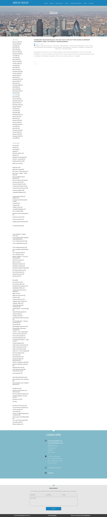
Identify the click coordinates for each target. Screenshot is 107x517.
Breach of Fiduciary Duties (19, 180)
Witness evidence (17, 424)
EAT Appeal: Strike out (18, 270)
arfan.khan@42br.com (55, 441)
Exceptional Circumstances (19, 286)
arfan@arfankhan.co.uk (55, 443)
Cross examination (17, 254)
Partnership (15, 324)
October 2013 (16, 132)
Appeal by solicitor (17, 153)
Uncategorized (67, 48)
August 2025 (16, 44)
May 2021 (15, 83)
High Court (88, 45)
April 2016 (15, 112)
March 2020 (16, 89)
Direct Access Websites (83, 515)
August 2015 (16, 116)
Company (15, 205)
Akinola (14, 147)
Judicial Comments (76, 3)
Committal (15, 203)
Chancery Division (46, 45)
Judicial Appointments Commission (18, 305)
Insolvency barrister (17, 217)
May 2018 (15, 97)
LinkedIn (50, 473)
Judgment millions (17, 303)
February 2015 (16, 120)
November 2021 (17, 79)
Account (15, 145)
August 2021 (16, 81)
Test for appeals (17, 409)
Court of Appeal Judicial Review (20, 249)
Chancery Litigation (17, 190)
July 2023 (15, 65)
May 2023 (15, 67)
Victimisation (16, 276)
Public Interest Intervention (19, 345)
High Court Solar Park (18, 295)
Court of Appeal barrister (19, 241)
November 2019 (17, 91)
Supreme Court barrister (19, 405)
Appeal (38, 45)
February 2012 (16, 134)
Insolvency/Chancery (18, 299)
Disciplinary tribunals (18, 266)
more (78, 56)
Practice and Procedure (18, 333)
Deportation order (17, 260)
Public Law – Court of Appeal (20, 351)
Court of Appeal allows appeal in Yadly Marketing (20, 238)
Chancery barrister (17, 219)
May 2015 (15, 118)
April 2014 (15, 128)
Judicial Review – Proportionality (21, 308)
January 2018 (16, 99)
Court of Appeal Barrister (19, 243)
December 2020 (17, 85)
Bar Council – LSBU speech (19, 171)
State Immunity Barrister (19, 377)
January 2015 (16, 122)
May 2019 (15, 93)
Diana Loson (16, 262)
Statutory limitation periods (20, 393)
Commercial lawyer (17, 225)
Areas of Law (59, 3)
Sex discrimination (17, 356)
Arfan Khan (21, 515)
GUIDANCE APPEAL (18, 288)
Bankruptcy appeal (17, 169)
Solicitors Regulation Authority (20, 364)
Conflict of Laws (16, 207)
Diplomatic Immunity (18, 264)
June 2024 (15, 57)
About (51, 3)
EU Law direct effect (17, 284)
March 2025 (16, 49)
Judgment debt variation (19, 301)
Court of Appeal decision (19, 247)
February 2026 (16, 42)
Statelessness (16, 388)
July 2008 (15, 138)
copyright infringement (60, 45)
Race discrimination (17, 353)
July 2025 (15, 46)
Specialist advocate (17, 367)
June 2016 (15, 110)
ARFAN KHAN (21, 2)
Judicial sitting (16, 314)
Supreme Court (16, 399)
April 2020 (15, 87)
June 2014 (15, 126)
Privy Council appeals (18, 335)
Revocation (15, 355)
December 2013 (17, 130)
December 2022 (17, 71)
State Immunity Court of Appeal (21, 379)
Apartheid (15, 149)
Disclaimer (54, 515)
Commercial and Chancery (19, 188)
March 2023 (16, 69)
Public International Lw (18, 349)
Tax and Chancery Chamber (19, 407)
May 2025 (15, 47)
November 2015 (17, 114)
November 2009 (17, 136)
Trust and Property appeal (19, 420)
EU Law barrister (17, 282)
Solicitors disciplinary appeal (20, 362)
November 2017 (17, 100)
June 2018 (15, 95)
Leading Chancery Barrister (19, 221)
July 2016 (15, 108)
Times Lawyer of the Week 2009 (21, 417)
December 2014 (17, 124)
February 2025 (16, 51)
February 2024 (16, 61)
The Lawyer (15, 411)
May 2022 (15, 77)
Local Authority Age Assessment (21, 317)
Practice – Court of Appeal (19, 331)
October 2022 (16, 73)
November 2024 (17, 53)
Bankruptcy (15, 167)
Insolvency (15, 297)
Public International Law (19, 347)
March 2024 (16, 59)
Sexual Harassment (17, 274)
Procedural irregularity (18, 337)
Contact (91, 3)
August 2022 (16, 75)
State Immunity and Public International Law (19, 370)
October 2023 (16, 63)
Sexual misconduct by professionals (18, 359)
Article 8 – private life (18, 159)
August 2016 (16, 106)
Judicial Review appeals (18, 312)
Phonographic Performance (43, 47)
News (85, 3)
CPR (14, 401)
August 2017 (16, 102)
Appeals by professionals (19, 157)
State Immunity (16, 373)
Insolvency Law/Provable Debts (20, 213)
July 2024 (15, 55)
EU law (14, 280)
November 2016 (17, 104)
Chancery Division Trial (18, 184)
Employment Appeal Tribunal (20, 268)
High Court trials (17, 163)
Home (46, 3)
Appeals (15, 155)
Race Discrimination (17, 272)
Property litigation (17, 343)
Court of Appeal (17, 211)
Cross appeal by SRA (18, 252)
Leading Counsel (17, 315)
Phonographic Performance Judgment (65, 47)
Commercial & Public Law (19, 186)
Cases (66, 3)
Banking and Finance (17, 161)
